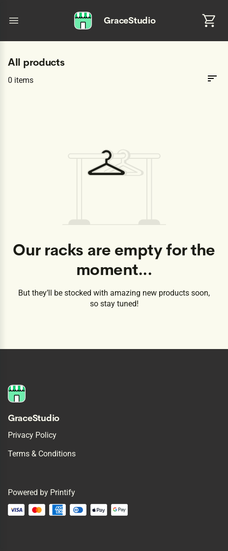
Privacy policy (32, 435)
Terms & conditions (42, 453)
